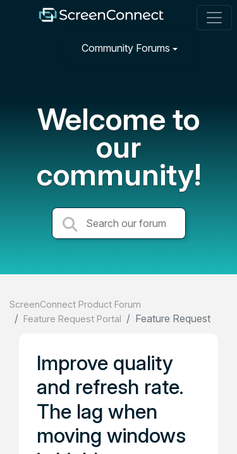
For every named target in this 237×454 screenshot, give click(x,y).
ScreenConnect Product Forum (75, 304)
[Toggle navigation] (214, 17)
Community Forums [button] (126, 48)
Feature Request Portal (72, 318)
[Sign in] (212, 47)
